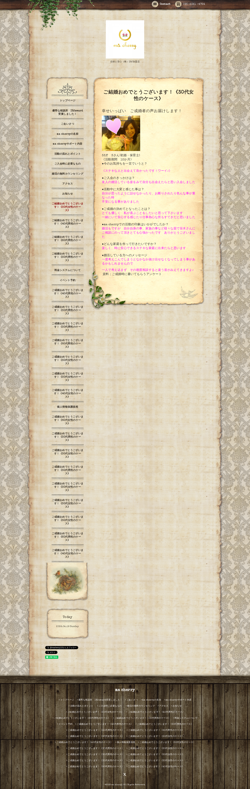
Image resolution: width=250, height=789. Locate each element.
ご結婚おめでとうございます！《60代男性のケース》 (67, 240)
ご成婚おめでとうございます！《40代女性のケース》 (67, 393)
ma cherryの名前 (67, 134)
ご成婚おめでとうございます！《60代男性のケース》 (67, 537)
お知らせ (67, 194)
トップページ (68, 101)
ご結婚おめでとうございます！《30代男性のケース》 (67, 257)
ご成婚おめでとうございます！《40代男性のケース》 (67, 293)
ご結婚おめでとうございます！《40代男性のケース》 (67, 224)
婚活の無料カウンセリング (67, 174)
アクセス (67, 184)
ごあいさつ (67, 124)
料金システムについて (67, 270)
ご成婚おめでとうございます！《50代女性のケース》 (67, 420)
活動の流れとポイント (67, 154)
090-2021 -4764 (190, 4)
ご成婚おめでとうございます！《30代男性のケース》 (67, 310)
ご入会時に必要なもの (68, 164)
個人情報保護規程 (67, 407)
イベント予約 (68, 280)
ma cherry (125, 690)
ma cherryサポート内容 (67, 144)
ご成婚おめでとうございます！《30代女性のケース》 (67, 360)
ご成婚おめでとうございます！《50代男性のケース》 (67, 344)
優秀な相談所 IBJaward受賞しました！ (67, 113)
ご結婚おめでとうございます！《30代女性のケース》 (67, 207)
